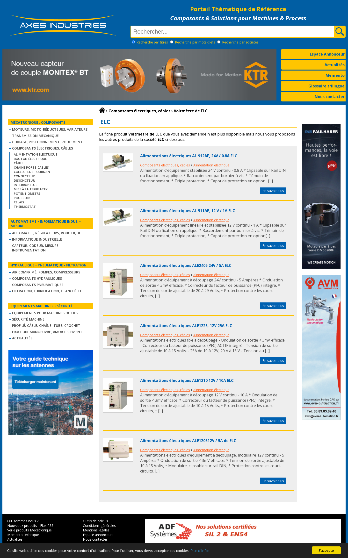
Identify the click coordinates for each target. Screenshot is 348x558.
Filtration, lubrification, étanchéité (47, 291)
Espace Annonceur (327, 54)
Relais (19, 202)
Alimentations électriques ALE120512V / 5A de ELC (188, 440)
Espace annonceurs (98, 534)
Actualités (335, 64)
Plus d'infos (199, 550)
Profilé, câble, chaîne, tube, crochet (46, 325)
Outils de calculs (95, 521)
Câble (18, 163)
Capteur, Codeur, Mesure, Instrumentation (35, 247)
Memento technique (23, 534)
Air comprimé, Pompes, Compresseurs (46, 272)
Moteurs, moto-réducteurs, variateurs (49, 129)
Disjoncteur (24, 180)
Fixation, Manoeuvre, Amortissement (47, 331)
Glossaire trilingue (326, 86)
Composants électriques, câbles (42, 148)
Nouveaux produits (22, 525)
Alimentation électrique (35, 154)
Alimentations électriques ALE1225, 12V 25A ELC (186, 325)
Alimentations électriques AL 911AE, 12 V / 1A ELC (187, 210)
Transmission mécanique (35, 135)
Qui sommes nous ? (22, 521)
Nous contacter (330, 96)
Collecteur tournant (33, 172)
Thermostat (25, 206)
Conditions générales (99, 525)
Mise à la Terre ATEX (31, 189)
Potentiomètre (27, 193)
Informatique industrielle (37, 239)
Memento (335, 75)
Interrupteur (25, 185)
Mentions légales (96, 530)
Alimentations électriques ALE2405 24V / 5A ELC (186, 265)
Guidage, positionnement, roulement (47, 142)
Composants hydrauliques (37, 278)
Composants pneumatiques (37, 284)
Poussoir (22, 198)
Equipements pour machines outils (45, 313)
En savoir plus (273, 190)
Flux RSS (46, 525)
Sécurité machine (28, 319)
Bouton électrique (30, 159)
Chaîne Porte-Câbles (31, 167)
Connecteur (24, 176)
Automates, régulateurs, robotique (46, 233)
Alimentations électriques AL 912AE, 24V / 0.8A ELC (188, 155)
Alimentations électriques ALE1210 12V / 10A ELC (187, 380)
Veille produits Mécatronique (29, 530)
